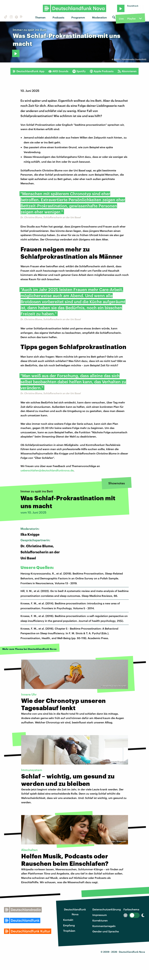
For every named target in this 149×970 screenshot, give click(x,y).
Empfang (69, 925)
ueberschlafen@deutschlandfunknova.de (47, 470)
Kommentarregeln (104, 926)
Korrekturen (100, 920)
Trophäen (69, 930)
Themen (40, 17)
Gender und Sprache (105, 931)
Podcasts (58, 17)
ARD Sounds (58, 71)
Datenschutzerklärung (106, 909)
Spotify (79, 71)
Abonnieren (127, 71)
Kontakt (68, 919)
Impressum (99, 914)
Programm (78, 17)
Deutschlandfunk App (28, 71)
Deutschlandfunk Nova (75, 912)
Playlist (131, 18)
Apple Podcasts (102, 71)
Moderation (99, 17)
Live (121, 18)
